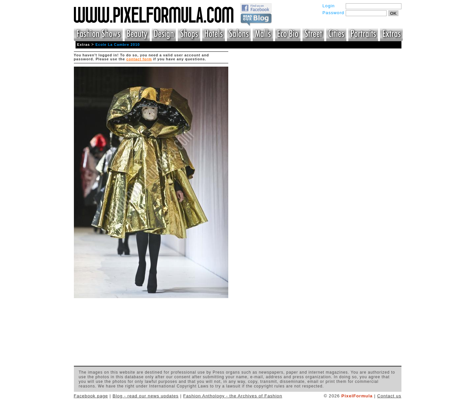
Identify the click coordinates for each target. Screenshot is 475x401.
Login (329, 5)
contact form (139, 59)
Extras (83, 44)
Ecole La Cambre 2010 (117, 44)
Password (333, 12)
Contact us (389, 395)
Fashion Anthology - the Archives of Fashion (232, 395)
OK (393, 13)
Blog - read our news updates (145, 395)
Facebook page (91, 395)
